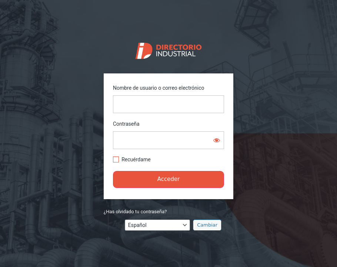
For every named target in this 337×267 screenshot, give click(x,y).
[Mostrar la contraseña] (216, 140)
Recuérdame (135, 159)
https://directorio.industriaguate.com (168, 49)
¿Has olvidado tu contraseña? (135, 211)
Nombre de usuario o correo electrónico (158, 88)
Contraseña (126, 124)
